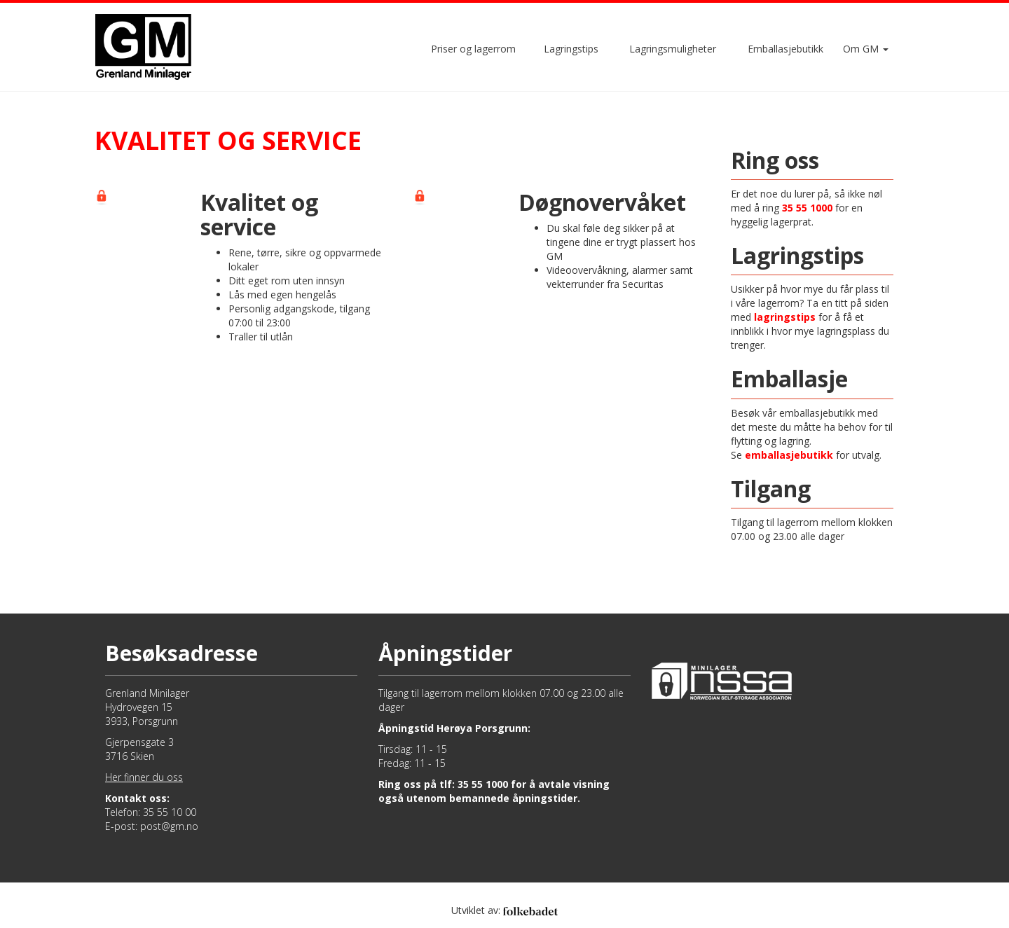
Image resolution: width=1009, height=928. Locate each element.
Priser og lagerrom (473, 48)
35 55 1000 (807, 207)
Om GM (865, 48)
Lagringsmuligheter (672, 48)
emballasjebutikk (789, 455)
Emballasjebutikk (785, 48)
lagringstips (785, 317)
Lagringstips (571, 48)
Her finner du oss (144, 777)
